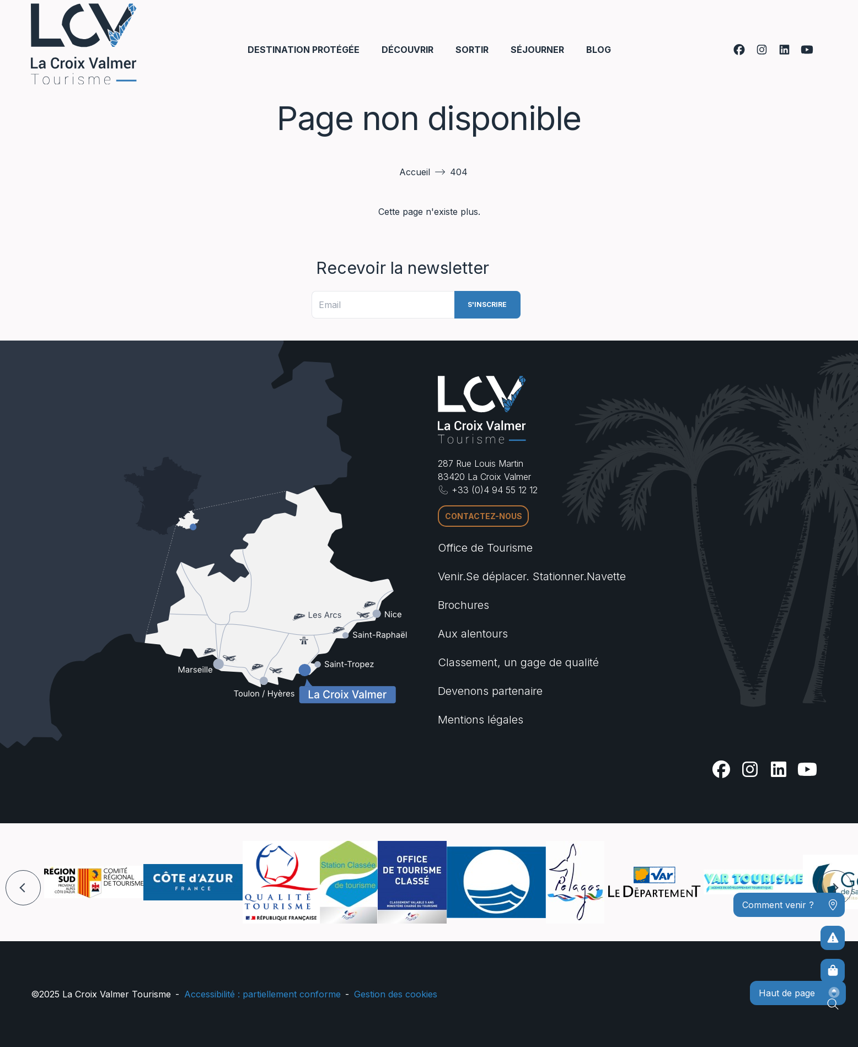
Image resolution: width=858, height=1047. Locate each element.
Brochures (463, 605)
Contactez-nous (483, 516)
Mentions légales (480, 719)
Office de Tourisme (485, 547)
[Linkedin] (784, 50)
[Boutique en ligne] (833, 971)
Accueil (414, 171)
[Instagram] (761, 50)
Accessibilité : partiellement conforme (262, 994)
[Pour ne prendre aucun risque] (833, 938)
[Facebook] (739, 50)
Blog (598, 49)
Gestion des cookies (395, 994)
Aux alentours (473, 633)
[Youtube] (807, 50)
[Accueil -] (84, 43)
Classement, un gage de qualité (518, 662)
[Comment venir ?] (789, 905)
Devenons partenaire (490, 691)
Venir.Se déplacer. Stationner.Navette (532, 576)
